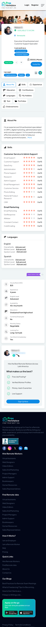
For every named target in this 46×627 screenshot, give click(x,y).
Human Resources (9, 485)
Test (7, 101)
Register (35, 5)
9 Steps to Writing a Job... (12, 595)
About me (8, 84)
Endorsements (10, 106)
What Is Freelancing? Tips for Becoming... (18, 587)
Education (9, 90)
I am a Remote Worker (11, 544)
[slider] (29, 158)
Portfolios (20, 101)
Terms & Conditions (23, 625)
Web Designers (8, 462)
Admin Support (8, 477)
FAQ (4, 548)
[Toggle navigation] (43, 5)
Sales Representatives (11, 489)
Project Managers (9, 473)
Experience (36, 84)
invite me (36, 64)
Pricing (5, 552)
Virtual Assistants (9, 458)
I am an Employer (9, 540)
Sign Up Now (23, 401)
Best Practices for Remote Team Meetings (19, 583)
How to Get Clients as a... (12, 591)
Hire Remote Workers (12, 453)
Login (27, 5)
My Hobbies (25, 95)
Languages (9, 95)
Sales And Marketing (10, 470)
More (30, 137)
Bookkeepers (8, 481)
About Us (6, 569)
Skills (22, 84)
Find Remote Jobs (10, 494)
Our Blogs (7, 578)
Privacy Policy (7, 625)
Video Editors (7, 466)
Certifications (26, 90)
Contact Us (6, 573)
